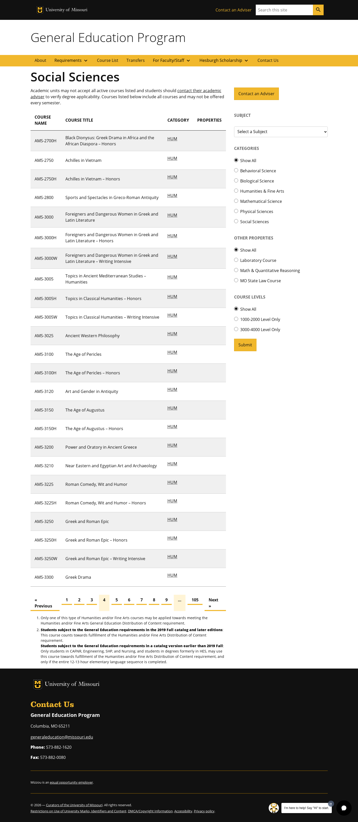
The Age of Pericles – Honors (92, 373)
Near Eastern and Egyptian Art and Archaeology (111, 466)
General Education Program (108, 37)
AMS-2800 (44, 197)
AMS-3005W (46, 317)
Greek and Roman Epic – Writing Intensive (105, 558)
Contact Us (268, 60)
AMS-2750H (45, 179)
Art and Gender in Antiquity (91, 391)
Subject (242, 115)
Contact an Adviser (234, 10)
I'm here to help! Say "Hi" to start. (306, 808)
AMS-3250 (44, 521)
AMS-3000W (46, 258)
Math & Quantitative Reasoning (270, 270)
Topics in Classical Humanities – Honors (103, 298)
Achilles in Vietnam (83, 160)
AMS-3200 (44, 447)
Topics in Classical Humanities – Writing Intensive (112, 317)
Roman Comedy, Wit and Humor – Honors (105, 503)
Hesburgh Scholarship (224, 61)
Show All (248, 160)
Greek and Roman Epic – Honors (96, 540)
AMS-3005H (45, 298)
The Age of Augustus (85, 410)
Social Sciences (254, 221)
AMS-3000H (45, 237)
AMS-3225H (45, 503)
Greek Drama (78, 577)
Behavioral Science (258, 171)
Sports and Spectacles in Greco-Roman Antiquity (112, 197)
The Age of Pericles (83, 354)
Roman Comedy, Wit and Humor (96, 484)
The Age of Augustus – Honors (94, 428)
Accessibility (183, 811)
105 (195, 600)
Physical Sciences (256, 211)
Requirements (71, 61)
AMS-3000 (44, 217)
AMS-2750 (44, 160)
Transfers (135, 60)
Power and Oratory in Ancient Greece (101, 447)
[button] (344, 808)
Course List (107, 60)
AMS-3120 (44, 391)
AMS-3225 (44, 484)
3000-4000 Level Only (260, 329)
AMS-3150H (45, 428)
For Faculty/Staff (172, 61)
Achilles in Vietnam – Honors (92, 179)
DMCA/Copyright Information (150, 811)
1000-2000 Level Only (260, 319)
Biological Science (257, 181)
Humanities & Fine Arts (262, 191)
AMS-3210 (44, 466)
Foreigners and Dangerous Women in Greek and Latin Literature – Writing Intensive (111, 258)
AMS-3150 (44, 410)
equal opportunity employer (71, 782)
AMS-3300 (44, 577)
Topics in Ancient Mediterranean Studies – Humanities (105, 279)
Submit (245, 345)
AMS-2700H (45, 141)
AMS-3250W (46, 558)
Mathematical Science (261, 201)
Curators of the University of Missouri (74, 805)
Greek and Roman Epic (87, 521)
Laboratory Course (258, 260)
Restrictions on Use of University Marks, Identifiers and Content (78, 811)
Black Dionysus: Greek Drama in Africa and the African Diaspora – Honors (109, 141)
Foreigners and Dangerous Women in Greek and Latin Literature (111, 217)
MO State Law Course (260, 281)
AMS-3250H (45, 540)
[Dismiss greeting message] (331, 804)
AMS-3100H (45, 373)
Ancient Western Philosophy (92, 335)
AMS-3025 (44, 335)
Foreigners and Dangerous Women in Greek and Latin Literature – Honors (111, 238)
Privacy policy (204, 811)
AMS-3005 (44, 279)
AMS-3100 (44, 354)
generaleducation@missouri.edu (62, 737)
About (40, 60)
